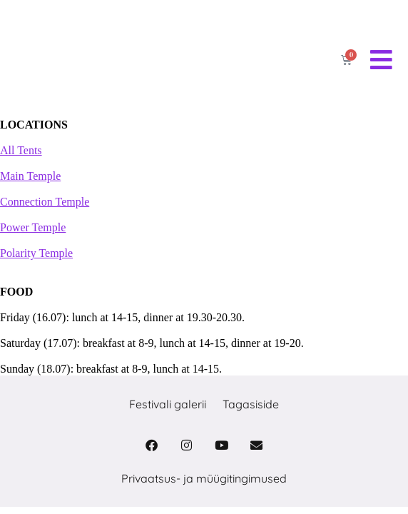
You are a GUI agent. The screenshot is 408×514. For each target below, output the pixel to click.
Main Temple (30, 176)
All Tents (21, 150)
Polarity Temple (36, 253)
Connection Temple (44, 202)
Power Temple (33, 227)
